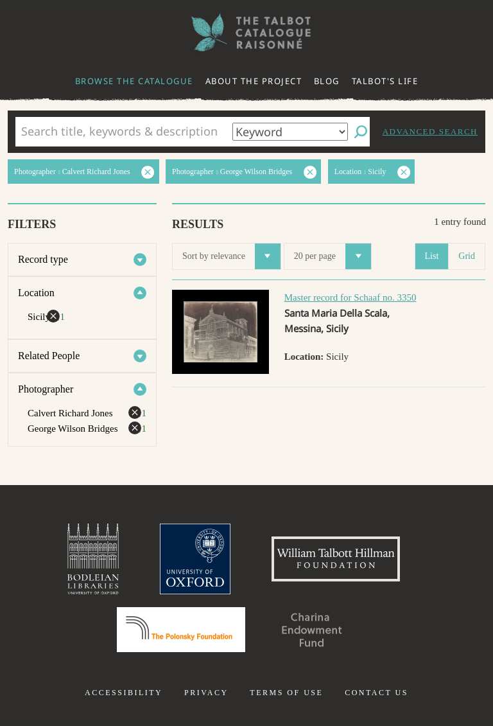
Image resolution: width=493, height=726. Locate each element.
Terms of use (286, 692)
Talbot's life (385, 81)
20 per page (332, 256)
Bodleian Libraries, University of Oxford (93, 559)
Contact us (376, 692)
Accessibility (123, 692)
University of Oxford (195, 559)
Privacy (206, 692)
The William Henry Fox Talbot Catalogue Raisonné (246, 32)
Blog (327, 81)
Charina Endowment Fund (312, 629)
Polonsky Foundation (181, 629)
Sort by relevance (231, 256)
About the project (253, 81)
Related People (49, 355)
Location (36, 292)
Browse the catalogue (134, 81)
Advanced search (430, 131)
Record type (43, 259)
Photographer (45, 389)
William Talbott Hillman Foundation (336, 558)
